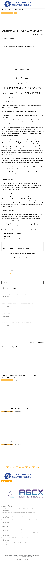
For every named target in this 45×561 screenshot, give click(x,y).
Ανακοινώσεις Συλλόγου (7, 13)
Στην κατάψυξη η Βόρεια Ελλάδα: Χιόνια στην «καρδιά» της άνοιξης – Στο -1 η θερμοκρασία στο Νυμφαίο (20, 538)
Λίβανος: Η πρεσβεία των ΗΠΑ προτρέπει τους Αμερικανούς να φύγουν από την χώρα (18, 512)
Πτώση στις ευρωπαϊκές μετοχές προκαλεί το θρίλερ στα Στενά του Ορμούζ (17, 295)
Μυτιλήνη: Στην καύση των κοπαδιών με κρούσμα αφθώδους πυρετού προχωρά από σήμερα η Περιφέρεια (18, 304)
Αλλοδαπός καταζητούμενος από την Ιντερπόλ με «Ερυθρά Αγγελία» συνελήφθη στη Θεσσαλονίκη (20, 509)
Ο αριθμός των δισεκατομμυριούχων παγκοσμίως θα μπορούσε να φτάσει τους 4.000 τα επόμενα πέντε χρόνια (21, 533)
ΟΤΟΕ (15, 13)
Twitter (37, 467)
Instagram (21, 467)
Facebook (12, 467)
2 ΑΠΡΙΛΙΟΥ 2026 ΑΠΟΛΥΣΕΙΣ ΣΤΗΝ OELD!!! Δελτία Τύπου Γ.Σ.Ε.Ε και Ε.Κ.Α (20, 441)
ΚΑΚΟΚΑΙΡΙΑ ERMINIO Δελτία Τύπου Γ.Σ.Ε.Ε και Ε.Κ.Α (18, 409)
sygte (11, 270)
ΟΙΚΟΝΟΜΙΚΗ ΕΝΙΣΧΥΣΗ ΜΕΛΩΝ (9, 341)
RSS (30, 467)
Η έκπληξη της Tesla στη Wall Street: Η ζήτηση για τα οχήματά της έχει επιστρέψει (16, 323)
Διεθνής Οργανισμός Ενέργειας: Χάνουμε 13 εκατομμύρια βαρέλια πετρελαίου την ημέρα (19, 542)
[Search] (42, 282)
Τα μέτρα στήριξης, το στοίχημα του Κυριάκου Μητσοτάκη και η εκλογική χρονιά (17, 313)
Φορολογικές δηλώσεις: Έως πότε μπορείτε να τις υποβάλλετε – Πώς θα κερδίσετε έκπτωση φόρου (20, 516)
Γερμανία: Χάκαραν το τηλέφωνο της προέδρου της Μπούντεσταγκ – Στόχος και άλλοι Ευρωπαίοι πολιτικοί (20, 520)
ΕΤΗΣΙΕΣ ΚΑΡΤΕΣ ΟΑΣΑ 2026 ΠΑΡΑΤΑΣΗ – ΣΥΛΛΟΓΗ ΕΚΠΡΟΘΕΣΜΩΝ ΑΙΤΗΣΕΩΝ (19, 377)
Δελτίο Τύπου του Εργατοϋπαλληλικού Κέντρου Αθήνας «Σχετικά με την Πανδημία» (34, 341)
